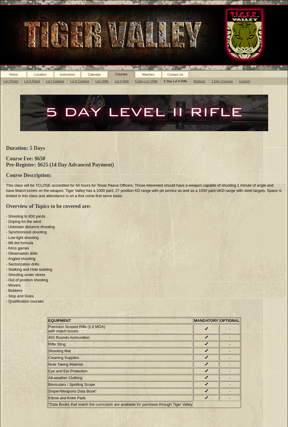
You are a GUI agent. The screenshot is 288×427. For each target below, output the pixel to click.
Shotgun (199, 81)
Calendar (94, 74)
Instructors (67, 74)
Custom (244, 81)
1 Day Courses (222, 81)
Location (40, 74)
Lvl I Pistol (11, 81)
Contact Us (175, 74)
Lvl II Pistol (32, 81)
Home (13, 74)
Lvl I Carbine (55, 81)
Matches (148, 74)
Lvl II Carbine (79, 81)
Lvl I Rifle (102, 81)
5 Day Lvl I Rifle (146, 81)
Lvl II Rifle (122, 81)
